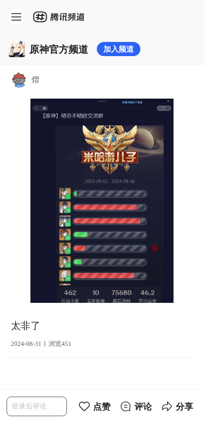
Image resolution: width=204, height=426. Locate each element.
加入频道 (118, 49)
